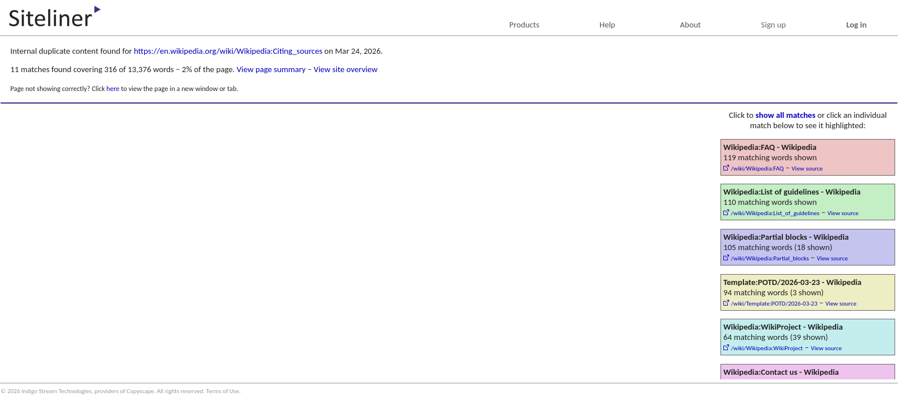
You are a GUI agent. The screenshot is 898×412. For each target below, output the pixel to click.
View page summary (271, 69)
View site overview (346, 69)
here (113, 88)
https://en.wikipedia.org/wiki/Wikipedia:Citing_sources (228, 51)
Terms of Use (222, 391)
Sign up (773, 24)
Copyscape (140, 391)
